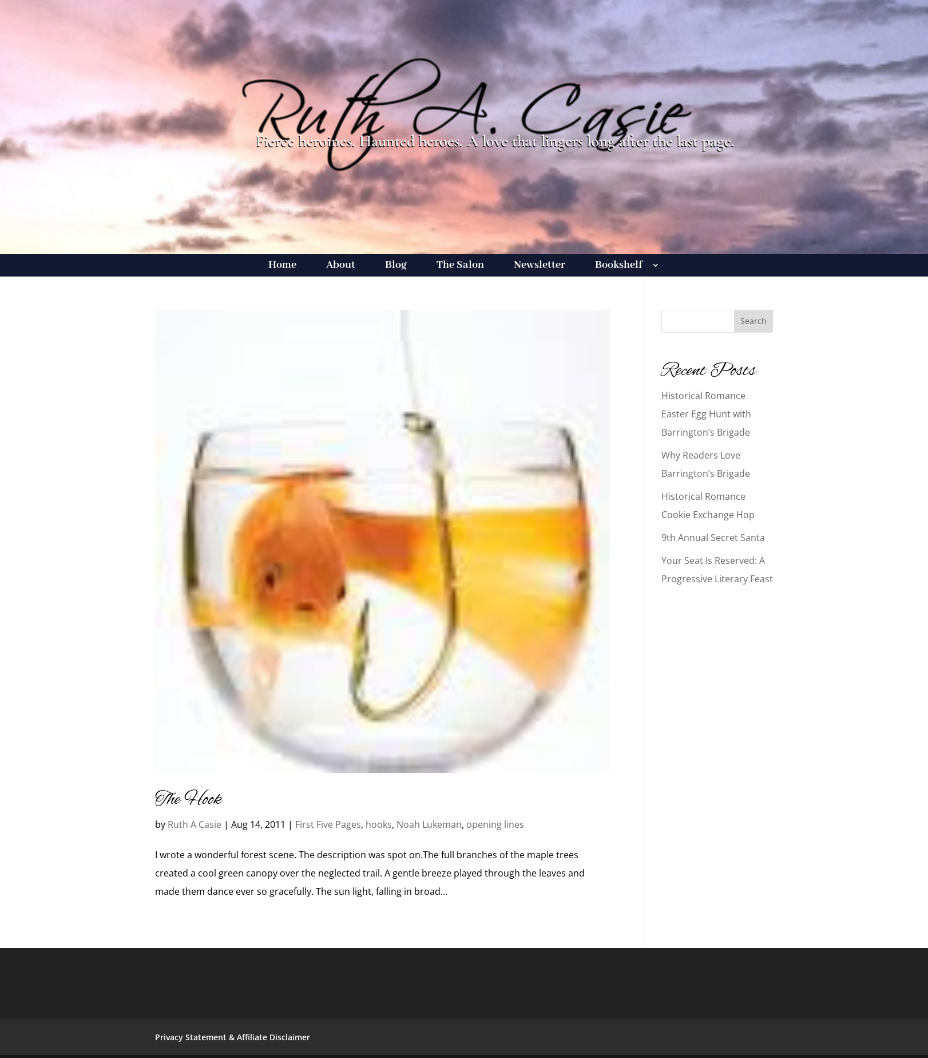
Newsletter (539, 266)
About (340, 266)
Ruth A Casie (194, 824)
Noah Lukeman (429, 824)
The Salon (460, 266)
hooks (379, 824)
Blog (396, 266)
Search (753, 320)
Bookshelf (619, 266)
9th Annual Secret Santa (713, 537)
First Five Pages (328, 824)
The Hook (188, 800)
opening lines (495, 824)
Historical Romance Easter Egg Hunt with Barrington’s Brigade (706, 414)
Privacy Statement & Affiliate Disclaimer (232, 1037)
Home (282, 266)
